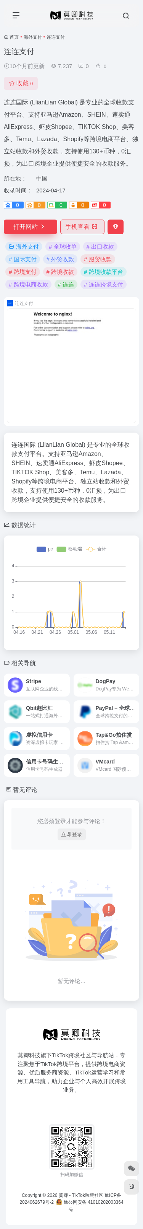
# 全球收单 (63, 246)
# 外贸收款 (60, 259)
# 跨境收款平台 (103, 272)
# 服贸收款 (98, 259)
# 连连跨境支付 (103, 284)
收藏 (21, 83)
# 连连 (66, 284)
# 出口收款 (100, 246)
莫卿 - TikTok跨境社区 (81, 1195)
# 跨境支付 (23, 272)
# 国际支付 (23, 259)
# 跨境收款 (60, 272)
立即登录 (71, 834)
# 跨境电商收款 (28, 284)
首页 (14, 37)
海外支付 (33, 37)
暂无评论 (25, 789)
